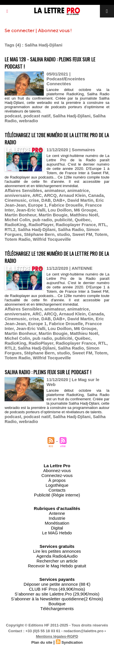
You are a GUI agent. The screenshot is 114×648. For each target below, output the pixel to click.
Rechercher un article (57, 560)
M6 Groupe (85, 209)
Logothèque (56, 485)
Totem (101, 234)
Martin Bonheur (20, 214)
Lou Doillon (59, 209)
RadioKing (15, 224)
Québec (82, 219)
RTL (102, 224)
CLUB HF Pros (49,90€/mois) (57, 589)
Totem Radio (18, 239)
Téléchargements (57, 608)
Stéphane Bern (39, 234)
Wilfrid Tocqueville (52, 239)
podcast (13, 115)
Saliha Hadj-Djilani (72, 115)
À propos (57, 480)
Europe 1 (37, 205)
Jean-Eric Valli (30, 209)
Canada (96, 195)
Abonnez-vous (57, 470)
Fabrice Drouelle (66, 205)
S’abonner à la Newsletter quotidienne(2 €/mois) (57, 598)
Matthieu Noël (84, 214)
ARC (37, 195)
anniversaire (17, 195)
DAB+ (59, 200)
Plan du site (41, 642)
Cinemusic (15, 200)
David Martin (80, 200)
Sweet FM (82, 234)
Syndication (72, 642)
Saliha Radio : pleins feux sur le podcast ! (48, 372)
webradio (28, 120)
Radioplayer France (76, 224)
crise (34, 200)
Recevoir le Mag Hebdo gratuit (57, 565)
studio (63, 234)
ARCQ (50, 195)
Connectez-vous (57, 475)
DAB (46, 200)
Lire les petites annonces (57, 551)
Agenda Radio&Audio (56, 556)
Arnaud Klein (72, 195)
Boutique (56, 603)
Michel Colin (17, 219)
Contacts (56, 490)
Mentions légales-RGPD (57, 636)
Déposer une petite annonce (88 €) (57, 584)
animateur (54, 190)
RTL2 (10, 229)
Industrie (57, 518)
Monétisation (57, 523)
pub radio (42, 219)
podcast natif (37, 115)
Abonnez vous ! (54, 30)
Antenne (57, 513)
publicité (63, 219)
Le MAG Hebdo (57, 532)
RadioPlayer (41, 224)
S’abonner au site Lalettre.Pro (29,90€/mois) (57, 593)
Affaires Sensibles (23, 190)
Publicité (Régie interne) (57, 494)
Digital (57, 527)
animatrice (78, 190)
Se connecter (19, 30)
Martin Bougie (53, 214)
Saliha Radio (71, 229)
